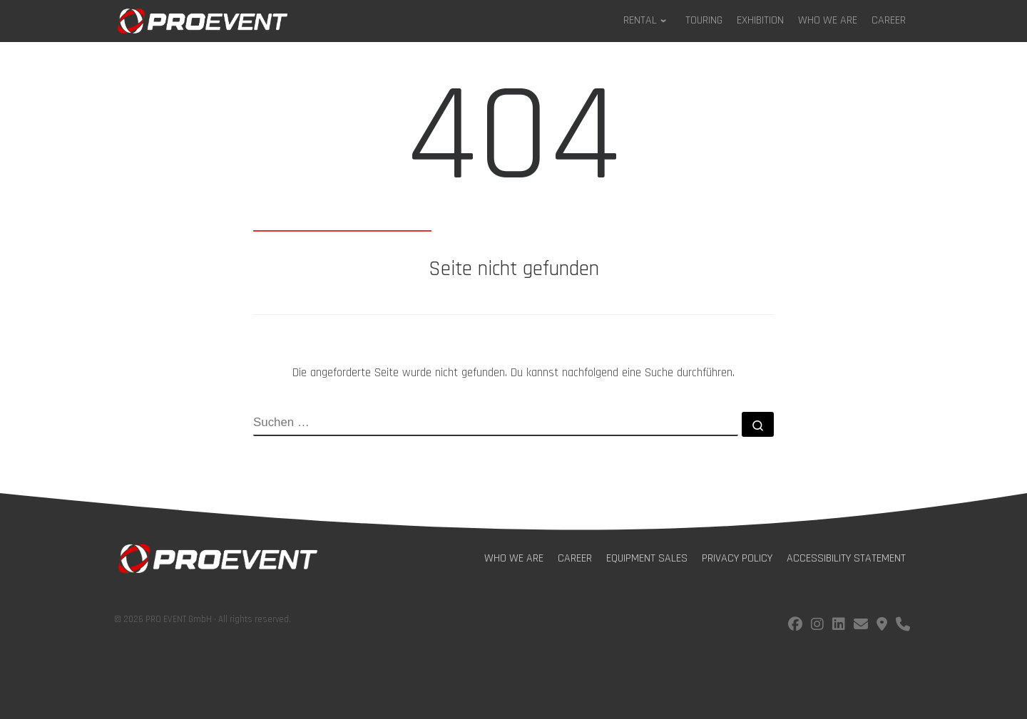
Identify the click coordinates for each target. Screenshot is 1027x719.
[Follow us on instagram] (817, 626)
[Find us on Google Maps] (882, 626)
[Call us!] (903, 626)
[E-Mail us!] (861, 626)
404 (513, 143)
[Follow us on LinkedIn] (838, 626)
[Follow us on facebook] (795, 626)
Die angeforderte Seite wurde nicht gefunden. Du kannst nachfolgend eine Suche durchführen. (513, 373)
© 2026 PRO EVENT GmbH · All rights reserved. (202, 619)
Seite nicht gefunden (514, 269)
